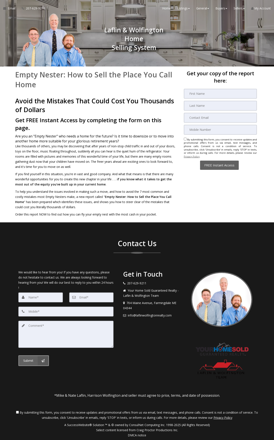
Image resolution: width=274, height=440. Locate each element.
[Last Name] (220, 106)
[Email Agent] (11, 8)
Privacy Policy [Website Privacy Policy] (192, 156)
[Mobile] (220, 130)
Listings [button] (183, 8)
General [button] (202, 8)
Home (166, 8)
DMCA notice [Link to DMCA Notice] (137, 435)
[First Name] (220, 94)
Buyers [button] (221, 8)
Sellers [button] (239, 8)
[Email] (220, 118)
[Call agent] (32, 8)
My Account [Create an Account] (261, 8)
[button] (219, 164)
